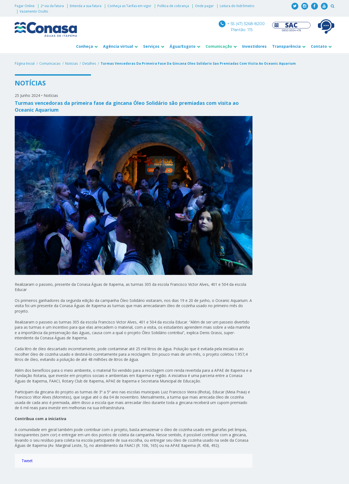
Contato (319, 46)
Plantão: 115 (241, 29)
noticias (71, 63)
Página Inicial (25, 63)
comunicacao (50, 63)
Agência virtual (118, 46)
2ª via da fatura (52, 6)
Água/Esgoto (182, 46)
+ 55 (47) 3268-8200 (242, 23)
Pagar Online (25, 6)
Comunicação (219, 46)
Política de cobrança (173, 6)
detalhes (89, 63)
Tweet (27, 460)
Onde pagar (204, 6)
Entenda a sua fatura (85, 6)
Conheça (84, 46)
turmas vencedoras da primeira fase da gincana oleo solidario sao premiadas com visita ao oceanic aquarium (198, 63)
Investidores (254, 46)
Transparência (286, 46)
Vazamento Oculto (34, 11)
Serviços (151, 46)
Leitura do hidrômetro (237, 6)
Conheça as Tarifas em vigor (129, 6)
